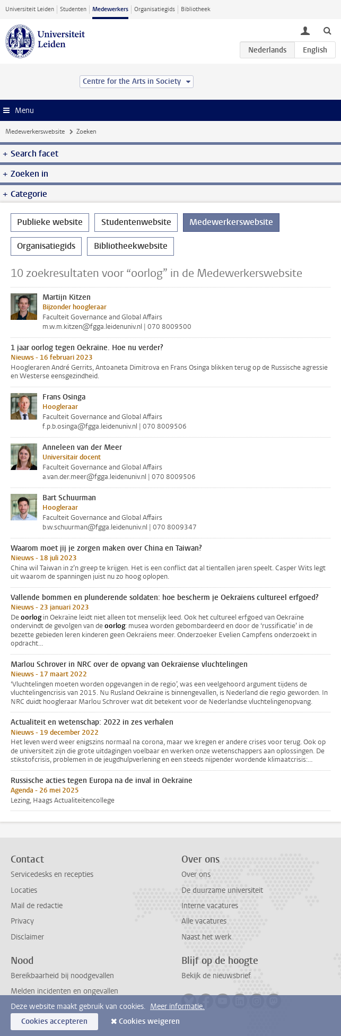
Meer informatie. (177, 1007)
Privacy (22, 921)
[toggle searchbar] (327, 30)
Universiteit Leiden (29, 9)
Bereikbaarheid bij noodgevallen (62, 976)
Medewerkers (110, 9)
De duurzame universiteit (222, 890)
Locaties (24, 890)
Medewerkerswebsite (35, 131)
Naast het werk (206, 937)
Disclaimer (27, 937)
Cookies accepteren (54, 1021)
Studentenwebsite (136, 222)
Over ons (196, 874)
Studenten (73, 9)
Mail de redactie (37, 906)
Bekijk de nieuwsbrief (216, 976)
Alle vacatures (203, 921)
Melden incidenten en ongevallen (64, 991)
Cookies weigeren (149, 1021)
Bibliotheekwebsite (131, 245)
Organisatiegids (154, 9)
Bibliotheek (196, 9)
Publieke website (50, 222)
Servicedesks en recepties (52, 874)
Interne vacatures (209, 906)
